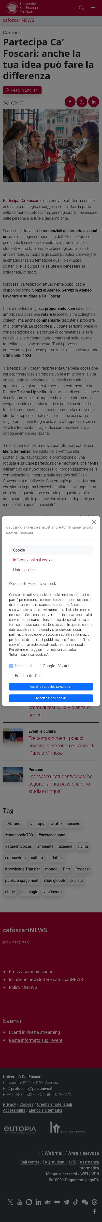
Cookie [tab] (19, 550)
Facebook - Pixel (29, 675)
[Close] (94, 522)
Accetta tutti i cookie (51, 698)
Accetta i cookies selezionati (51, 687)
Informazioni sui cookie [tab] (33, 560)
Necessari (23, 666)
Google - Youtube (58, 666)
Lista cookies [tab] (24, 570)
